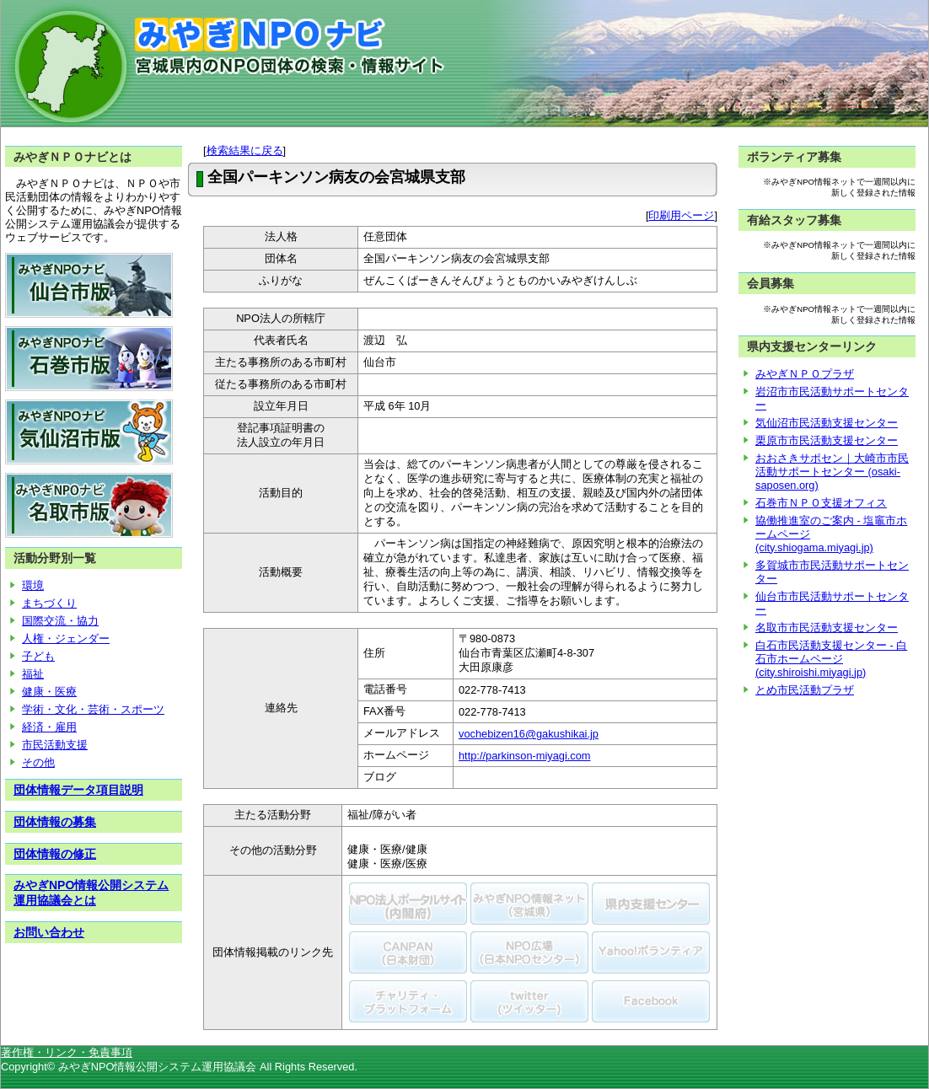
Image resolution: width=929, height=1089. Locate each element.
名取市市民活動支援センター (826, 627)
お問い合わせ (48, 932)
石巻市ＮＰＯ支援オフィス (821, 502)
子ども (38, 656)
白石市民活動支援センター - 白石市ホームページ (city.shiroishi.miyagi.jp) (831, 659)
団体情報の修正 (54, 854)
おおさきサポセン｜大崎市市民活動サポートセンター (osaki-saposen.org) (832, 471)
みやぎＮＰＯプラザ (804, 373)
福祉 (33, 674)
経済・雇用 (49, 727)
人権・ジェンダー (66, 638)
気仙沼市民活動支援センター (826, 422)
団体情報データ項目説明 (78, 790)
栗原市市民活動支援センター (826, 440)
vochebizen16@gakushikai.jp (529, 733)
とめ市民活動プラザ (804, 690)
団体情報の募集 (54, 822)
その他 (38, 762)
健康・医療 (49, 691)
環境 (33, 585)
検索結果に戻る (245, 150)
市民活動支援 (55, 744)
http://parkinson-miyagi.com (524, 755)
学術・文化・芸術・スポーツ (93, 709)
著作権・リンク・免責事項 (66, 1052)
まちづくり (49, 603)
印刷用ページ (681, 215)
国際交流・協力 (60, 620)
